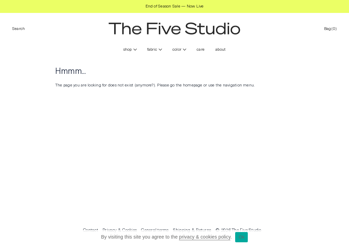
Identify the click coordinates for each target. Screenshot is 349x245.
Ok (241, 237)
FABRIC (152, 50)
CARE (200, 50)
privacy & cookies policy (204, 237)
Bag (330, 29)
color (176, 50)
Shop (127, 50)
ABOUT (220, 50)
